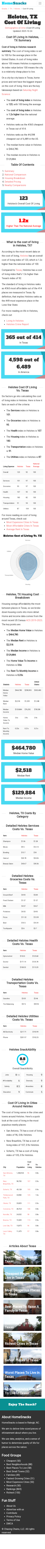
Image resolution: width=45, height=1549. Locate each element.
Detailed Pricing (13, 181)
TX (11, 9)
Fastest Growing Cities (18, 1478)
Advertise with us (15, 1509)
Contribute (11, 1513)
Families (10, 1475)
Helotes (17, 9)
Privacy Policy (13, 1516)
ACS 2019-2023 (34, 620)
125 (28, 1195)
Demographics (12, 28)
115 (28, 1220)
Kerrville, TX (7, 1214)
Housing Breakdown (15, 178)
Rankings (11, 1489)
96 (28, 1173)
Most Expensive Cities (17, 1482)
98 (28, 1214)
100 (28, 1209)
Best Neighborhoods (17, 1464)
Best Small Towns (15, 1471)
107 (28, 1181)
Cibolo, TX (7, 1203)
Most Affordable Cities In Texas (22, 525)
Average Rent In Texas (17, 529)
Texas (19, 270)
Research (11, 1485)
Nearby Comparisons (15, 185)
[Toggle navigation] (40, 3)
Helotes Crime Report (17, 324)
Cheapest (11, 1460)
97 (28, 1231)
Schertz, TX (7, 1189)
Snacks (14, 3)
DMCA (9, 1523)
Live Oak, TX (7, 1226)
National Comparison (15, 174)
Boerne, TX (7, 1220)
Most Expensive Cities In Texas (22, 522)
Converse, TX (8, 1209)
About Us (11, 1505)
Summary (9, 171)
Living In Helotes (15, 320)
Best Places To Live (16, 1467)
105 (28, 1189)
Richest (10, 1492)
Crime (23, 28)
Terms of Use (13, 1520)
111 (28, 1203)
